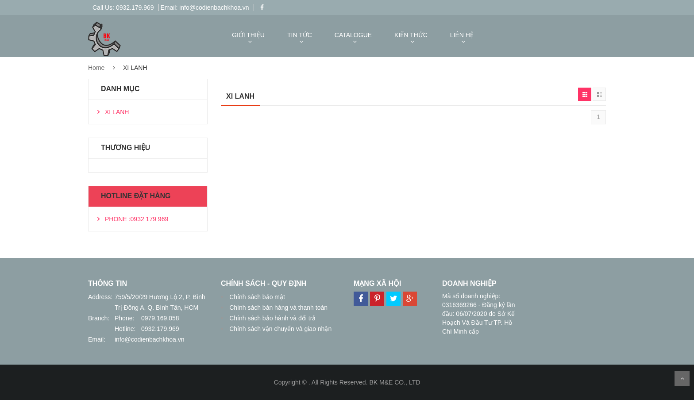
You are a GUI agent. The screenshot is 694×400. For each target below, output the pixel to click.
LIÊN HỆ (462, 34)
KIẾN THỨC (411, 34)
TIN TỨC (299, 34)
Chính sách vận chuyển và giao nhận (279, 328)
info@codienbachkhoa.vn (149, 339)
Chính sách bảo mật (256, 296)
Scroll (682, 378)
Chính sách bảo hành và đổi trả (271, 318)
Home (96, 67)
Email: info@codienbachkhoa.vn (204, 7)
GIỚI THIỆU (248, 34)
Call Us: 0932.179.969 (123, 7)
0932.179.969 (160, 328)
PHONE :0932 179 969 (136, 219)
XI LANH (117, 111)
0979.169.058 (160, 318)
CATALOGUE (353, 34)
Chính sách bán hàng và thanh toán (277, 307)
